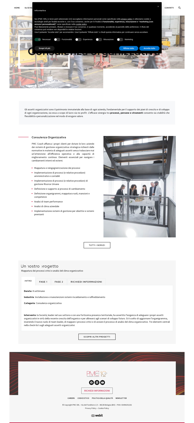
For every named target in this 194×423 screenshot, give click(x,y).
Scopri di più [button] (44, 48)
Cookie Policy (103, 408)
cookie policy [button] (81, 24)
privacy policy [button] (126, 19)
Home (17, 8)
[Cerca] (179, 7)
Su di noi (29, 8)
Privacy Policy (90, 408)
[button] (158, 6)
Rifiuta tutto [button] (128, 48)
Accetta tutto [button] (149, 48)
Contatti (169, 8)
